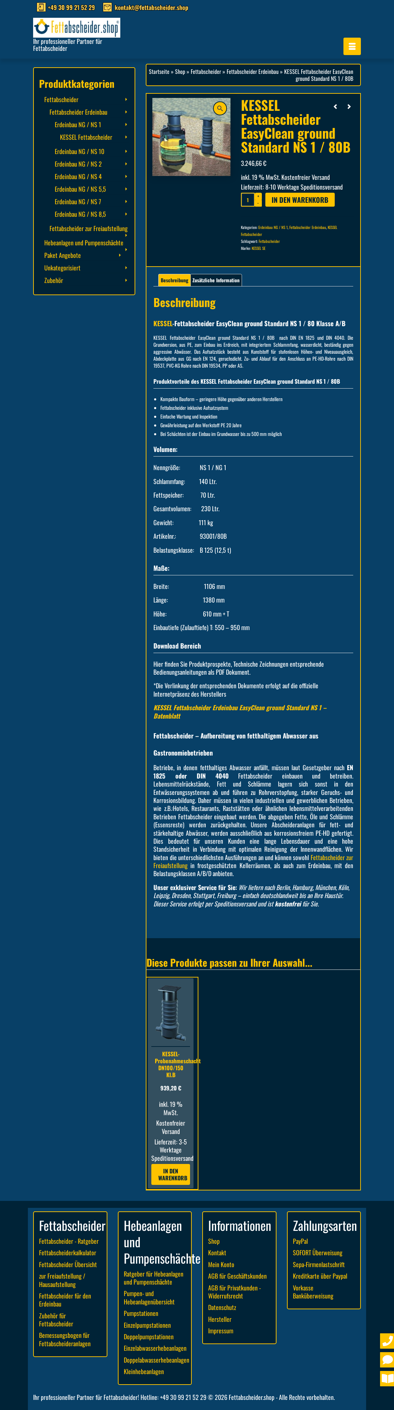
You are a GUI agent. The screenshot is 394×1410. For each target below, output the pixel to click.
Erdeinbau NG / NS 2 (78, 163)
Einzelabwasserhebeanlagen (155, 1347)
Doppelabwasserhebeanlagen (156, 1359)
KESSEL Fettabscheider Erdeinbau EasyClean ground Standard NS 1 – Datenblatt (239, 711)
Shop (214, 1241)
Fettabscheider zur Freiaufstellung (89, 228)
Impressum (220, 1330)
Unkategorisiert (62, 267)
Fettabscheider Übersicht (68, 1264)
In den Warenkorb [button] (172, 1174)
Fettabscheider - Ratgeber (69, 1241)
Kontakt (217, 1252)
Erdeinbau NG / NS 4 (78, 176)
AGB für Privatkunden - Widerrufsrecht (234, 1291)
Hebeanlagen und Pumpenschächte (83, 242)
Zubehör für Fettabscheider (56, 1319)
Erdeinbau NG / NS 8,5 (80, 214)
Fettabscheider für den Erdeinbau (65, 1299)
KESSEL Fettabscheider (86, 136)
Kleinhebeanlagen (144, 1371)
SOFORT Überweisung (317, 1252)
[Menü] (352, 46)
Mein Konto (221, 1264)
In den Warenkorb (300, 199)
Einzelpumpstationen (147, 1324)
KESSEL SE (258, 248)
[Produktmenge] (248, 200)
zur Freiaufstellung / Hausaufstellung (62, 1279)
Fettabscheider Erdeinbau (307, 227)
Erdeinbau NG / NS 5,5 (80, 188)
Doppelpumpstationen (149, 1336)
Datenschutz (222, 1307)
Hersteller (220, 1319)
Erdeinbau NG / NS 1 (273, 227)
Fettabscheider (269, 241)
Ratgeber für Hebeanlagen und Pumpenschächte (153, 1277)
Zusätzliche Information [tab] (216, 280)
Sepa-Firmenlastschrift (319, 1264)
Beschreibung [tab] (174, 280)
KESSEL (162, 323)
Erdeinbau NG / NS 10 (79, 151)
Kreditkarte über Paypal (320, 1275)
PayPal (300, 1241)
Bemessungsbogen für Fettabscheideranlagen (65, 1339)
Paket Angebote (62, 255)
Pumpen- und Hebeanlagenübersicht (149, 1297)
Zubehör (53, 280)
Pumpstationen (141, 1313)
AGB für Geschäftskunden (237, 1275)
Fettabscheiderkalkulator (67, 1252)
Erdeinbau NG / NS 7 (78, 201)
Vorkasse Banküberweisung (313, 1291)
